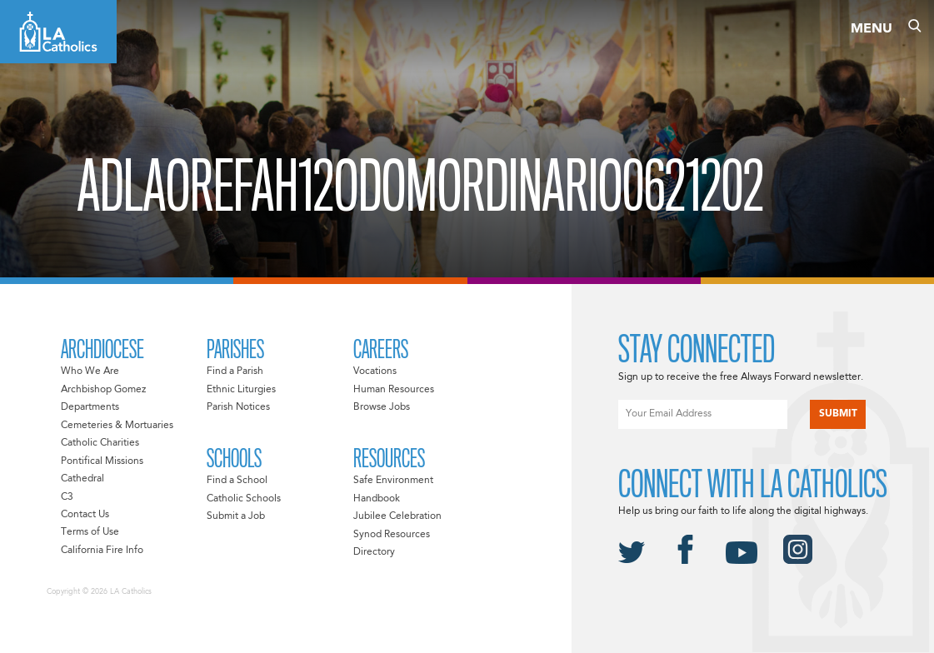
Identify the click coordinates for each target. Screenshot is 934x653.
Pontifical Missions (102, 461)
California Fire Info (102, 551)
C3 (67, 497)
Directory (374, 552)
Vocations (375, 371)
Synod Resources (391, 535)
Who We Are (90, 371)
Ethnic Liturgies (241, 390)
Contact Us (85, 515)
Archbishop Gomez (103, 390)
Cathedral (82, 479)
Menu (871, 29)
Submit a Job (236, 516)
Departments (90, 407)
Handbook (376, 499)
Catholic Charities (100, 443)
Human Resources (393, 390)
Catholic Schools (244, 499)
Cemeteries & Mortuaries (117, 426)
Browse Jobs (381, 407)
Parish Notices (238, 407)
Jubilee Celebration (397, 516)
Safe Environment (393, 481)
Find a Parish (235, 371)
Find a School (237, 481)
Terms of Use (90, 532)
